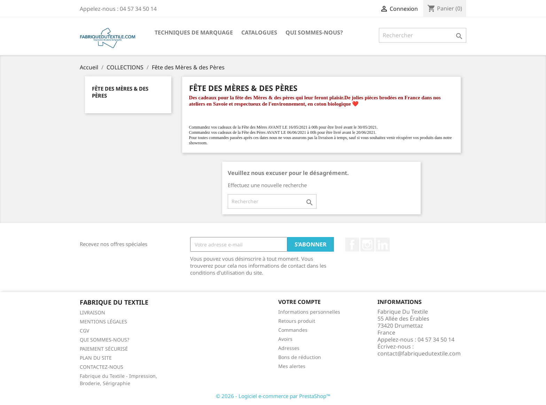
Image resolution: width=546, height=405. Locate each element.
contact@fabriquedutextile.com (419, 353)
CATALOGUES (259, 32)
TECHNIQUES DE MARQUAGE (194, 32)
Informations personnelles (309, 311)
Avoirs (285, 339)
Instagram (367, 245)
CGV (84, 330)
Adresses (288, 348)
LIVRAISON (92, 312)
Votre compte (299, 302)
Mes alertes (291, 366)
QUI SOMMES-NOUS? (314, 32)
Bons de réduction (299, 357)
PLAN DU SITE (96, 357)
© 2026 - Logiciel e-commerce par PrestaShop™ (273, 395)
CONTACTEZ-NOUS (101, 367)
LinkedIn (383, 245)
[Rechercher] (422, 35)
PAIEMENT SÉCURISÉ (104, 348)
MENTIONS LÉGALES (103, 321)
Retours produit (296, 321)
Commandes (292, 330)
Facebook (352, 245)
